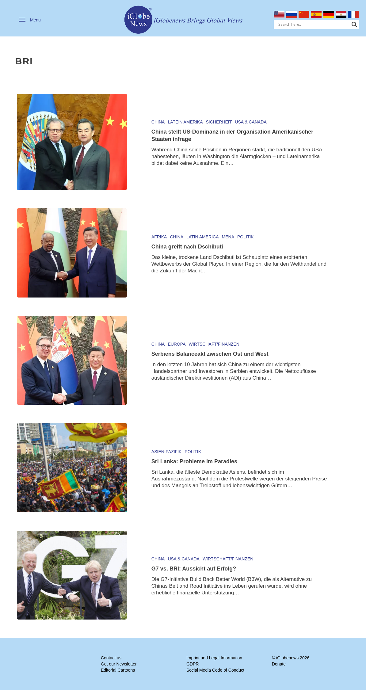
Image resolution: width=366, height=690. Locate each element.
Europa (176, 344)
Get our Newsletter (119, 664)
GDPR (192, 664)
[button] (29, 20)
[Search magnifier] (354, 24)
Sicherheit (219, 121)
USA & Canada (250, 121)
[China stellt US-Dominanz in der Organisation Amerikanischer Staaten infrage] (72, 142)
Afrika (159, 236)
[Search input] (313, 24)
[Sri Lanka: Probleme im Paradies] (72, 467)
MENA (228, 236)
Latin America (202, 236)
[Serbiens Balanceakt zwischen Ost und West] (72, 360)
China (158, 121)
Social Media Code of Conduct (215, 670)
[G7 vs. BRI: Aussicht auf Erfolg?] (72, 575)
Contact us (111, 657)
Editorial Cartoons (118, 670)
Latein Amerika (185, 121)
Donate (279, 664)
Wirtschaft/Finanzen (214, 344)
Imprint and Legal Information (214, 657)
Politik (245, 236)
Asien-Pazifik (166, 451)
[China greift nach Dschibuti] (72, 252)
